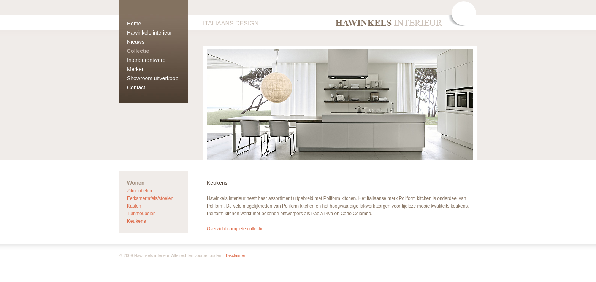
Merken (136, 69)
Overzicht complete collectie (235, 228)
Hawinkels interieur (149, 33)
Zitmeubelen (139, 190)
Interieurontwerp (146, 60)
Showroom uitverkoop (152, 78)
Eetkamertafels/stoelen (150, 198)
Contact (136, 87)
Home (134, 24)
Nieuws (135, 42)
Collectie (138, 51)
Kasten (134, 206)
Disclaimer (235, 255)
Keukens (136, 221)
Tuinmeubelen (141, 213)
